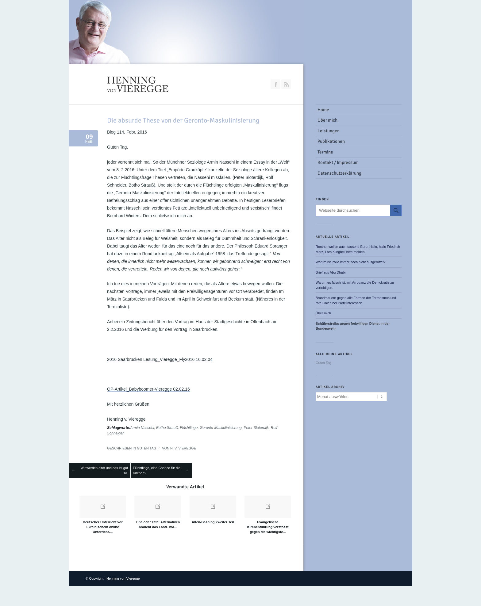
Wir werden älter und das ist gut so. (104, 470)
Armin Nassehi (142, 428)
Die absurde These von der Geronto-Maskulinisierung (183, 120)
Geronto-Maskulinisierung (221, 428)
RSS (286, 84)
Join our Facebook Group (275, 84)
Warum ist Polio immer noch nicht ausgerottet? (351, 262)
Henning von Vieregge (123, 578)
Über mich (323, 313)
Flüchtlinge (189, 428)
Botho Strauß (167, 428)
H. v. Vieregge (183, 448)
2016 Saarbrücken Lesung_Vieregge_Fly (146, 359)
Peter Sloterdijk (256, 428)
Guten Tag (146, 448)
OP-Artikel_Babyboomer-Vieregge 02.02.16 (148, 389)
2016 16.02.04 (199, 359)
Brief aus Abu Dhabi (330, 272)
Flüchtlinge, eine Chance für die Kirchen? (156, 470)
